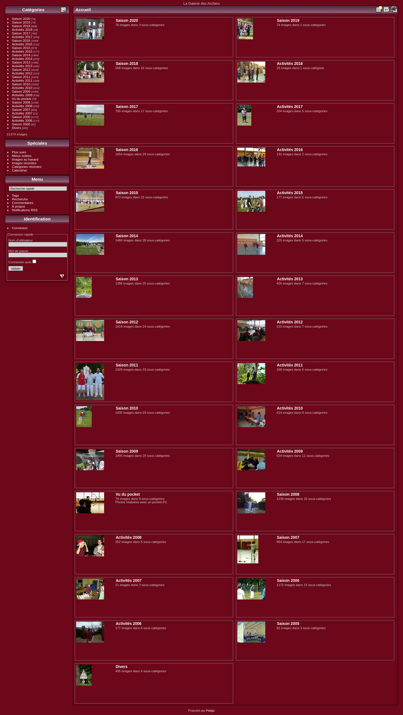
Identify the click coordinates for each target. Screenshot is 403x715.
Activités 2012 (22, 73)
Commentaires (23, 202)
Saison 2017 (21, 33)
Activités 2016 (22, 44)
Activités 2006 (22, 120)
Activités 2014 (22, 58)
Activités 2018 (22, 29)
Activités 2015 (22, 51)
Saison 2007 (21, 109)
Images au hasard (25, 159)
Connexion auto (22, 262)
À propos (18, 206)
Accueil (83, 9)
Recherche (20, 199)
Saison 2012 (21, 69)
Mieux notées (22, 155)
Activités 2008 (22, 106)
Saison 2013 (21, 62)
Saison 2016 (21, 40)
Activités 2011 (22, 80)
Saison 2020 (21, 18)
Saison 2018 (21, 26)
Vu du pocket (21, 98)
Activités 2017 (22, 37)
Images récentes (24, 163)
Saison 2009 (21, 91)
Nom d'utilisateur (20, 240)
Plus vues (19, 152)
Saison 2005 (21, 124)
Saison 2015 (21, 48)
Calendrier (19, 170)
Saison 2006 (21, 117)
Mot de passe (18, 251)
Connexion (20, 228)
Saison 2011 (21, 77)
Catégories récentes (26, 166)
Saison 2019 (21, 22)
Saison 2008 (21, 102)
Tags (15, 195)
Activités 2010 (22, 88)
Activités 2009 (22, 95)
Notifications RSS (25, 210)
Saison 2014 (21, 55)
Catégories (33, 9)
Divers (16, 128)
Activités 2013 (22, 66)
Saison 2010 (21, 84)
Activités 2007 (22, 113)
